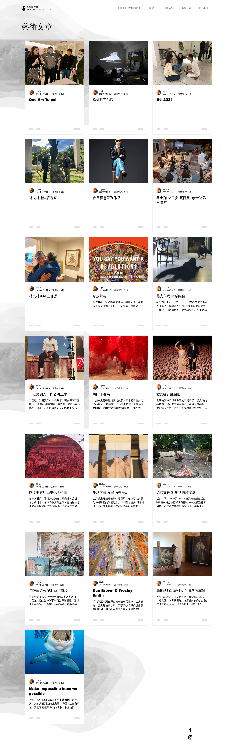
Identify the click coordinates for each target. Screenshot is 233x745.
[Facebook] (190, 730)
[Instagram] (190, 737)
